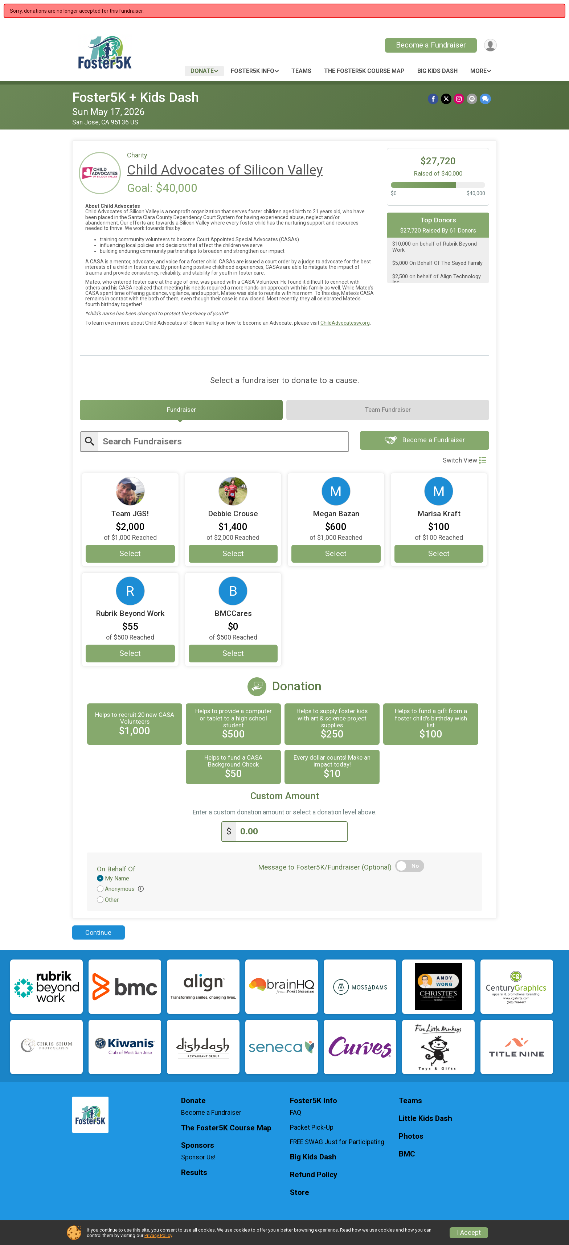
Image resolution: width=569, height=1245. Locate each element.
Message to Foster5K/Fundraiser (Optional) (325, 869)
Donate (202, 70)
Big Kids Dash (437, 70)
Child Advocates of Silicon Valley (225, 170)
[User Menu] (490, 45)
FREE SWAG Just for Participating (337, 1143)
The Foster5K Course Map (364, 70)
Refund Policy (313, 1176)
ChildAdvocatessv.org (345, 323)
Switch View (464, 462)
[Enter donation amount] (291, 833)
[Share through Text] (485, 99)
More (478, 70)
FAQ (295, 1114)
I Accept (469, 1232)
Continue (98, 934)
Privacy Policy (158, 1235)
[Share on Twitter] (447, 99)
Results (194, 1174)
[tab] (181, 411)
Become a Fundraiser (430, 45)
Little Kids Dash (425, 1120)
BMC (407, 1156)
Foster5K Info (252, 70)
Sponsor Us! (198, 1159)
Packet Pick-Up (311, 1129)
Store (299, 1194)
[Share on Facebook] (434, 99)
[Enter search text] (223, 443)
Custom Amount (284, 798)
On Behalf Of (116, 871)
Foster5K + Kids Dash (135, 97)
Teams (301, 70)
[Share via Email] (472, 99)
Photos (411, 1138)
